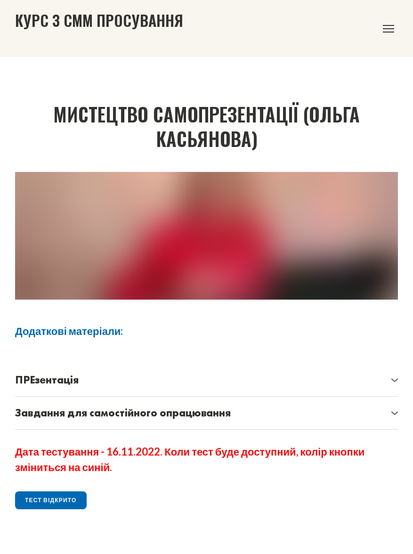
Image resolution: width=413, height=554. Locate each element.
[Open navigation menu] (388, 28)
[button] (206, 380)
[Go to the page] (99, 20)
